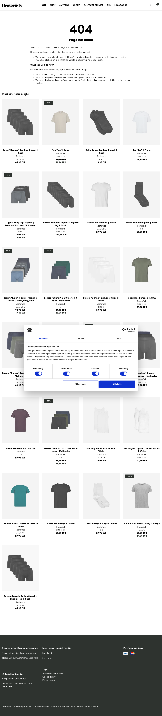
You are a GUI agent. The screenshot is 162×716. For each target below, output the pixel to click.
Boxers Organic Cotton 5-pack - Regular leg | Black (20, 597)
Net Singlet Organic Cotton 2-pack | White (142, 450)
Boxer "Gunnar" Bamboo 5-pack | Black (20, 151)
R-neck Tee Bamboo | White (101, 223)
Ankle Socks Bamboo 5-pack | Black (101, 151)
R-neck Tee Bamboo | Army (142, 298)
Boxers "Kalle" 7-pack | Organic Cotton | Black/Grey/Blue (20, 299)
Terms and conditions (52, 674)
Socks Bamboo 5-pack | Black (141, 223)
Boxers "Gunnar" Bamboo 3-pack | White (101, 299)
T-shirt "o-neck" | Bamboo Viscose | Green (20, 525)
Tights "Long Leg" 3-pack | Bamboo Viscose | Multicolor (20, 224)
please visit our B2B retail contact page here (17, 685)
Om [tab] (118, 338)
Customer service (93, 5)
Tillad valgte (80, 384)
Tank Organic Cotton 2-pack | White (101, 450)
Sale (44, 5)
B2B (109, 5)
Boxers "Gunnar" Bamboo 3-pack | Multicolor (20, 374)
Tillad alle (117, 384)
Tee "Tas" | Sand (60, 150)
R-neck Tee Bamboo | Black (61, 524)
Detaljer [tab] (81, 338)
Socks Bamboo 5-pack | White (101, 524)
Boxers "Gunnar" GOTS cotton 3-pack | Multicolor (60, 299)
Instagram (47, 658)
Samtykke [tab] (43, 338)
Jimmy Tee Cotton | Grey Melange (142, 524)
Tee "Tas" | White (141, 150)
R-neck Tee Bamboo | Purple (20, 449)
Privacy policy (49, 680)
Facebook (47, 653)
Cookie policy (49, 677)
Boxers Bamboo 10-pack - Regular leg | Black (60, 224)
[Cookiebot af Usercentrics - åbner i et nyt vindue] (124, 330)
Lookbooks (120, 5)
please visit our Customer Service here (20, 658)
